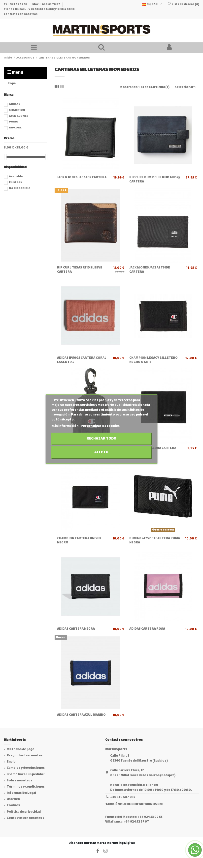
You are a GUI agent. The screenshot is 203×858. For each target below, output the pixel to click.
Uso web (13, 799)
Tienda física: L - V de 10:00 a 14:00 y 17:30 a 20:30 (39, 9)
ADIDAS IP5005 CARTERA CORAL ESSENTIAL (81, 360)
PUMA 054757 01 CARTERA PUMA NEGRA (154, 540)
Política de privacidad (24, 812)
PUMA (13, 121)
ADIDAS (14, 104)
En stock (15, 182)
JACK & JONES (18, 116)
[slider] (5, 157)
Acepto (101, 452)
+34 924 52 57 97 (136, 822)
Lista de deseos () (183, 4)
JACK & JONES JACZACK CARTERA (81, 177)
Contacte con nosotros (20, 14)
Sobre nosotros (19, 780)
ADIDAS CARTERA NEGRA (76, 629)
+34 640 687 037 (122, 797)
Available (16, 176)
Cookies (13, 805)
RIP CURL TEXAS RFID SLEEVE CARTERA (79, 270)
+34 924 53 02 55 (150, 817)
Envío (11, 762)
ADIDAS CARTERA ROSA (147, 629)
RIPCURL (15, 127)
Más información (65, 426)
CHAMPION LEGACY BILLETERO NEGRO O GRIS (153, 360)
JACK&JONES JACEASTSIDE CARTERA (149, 270)
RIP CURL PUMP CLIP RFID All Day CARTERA (154, 179)
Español (152, 4)
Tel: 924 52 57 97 (16, 4)
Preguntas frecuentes (24, 755)
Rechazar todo (101, 439)
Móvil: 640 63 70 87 (46, 4)
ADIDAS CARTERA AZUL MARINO (81, 715)
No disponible (19, 188)
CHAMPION (17, 110)
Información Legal (21, 793)
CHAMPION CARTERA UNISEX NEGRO (79, 540)
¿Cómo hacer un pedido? (26, 774)
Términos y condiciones (26, 787)
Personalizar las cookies (100, 426)
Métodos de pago (20, 749)
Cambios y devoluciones (26, 768)
